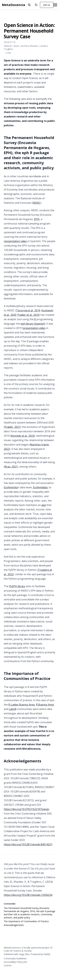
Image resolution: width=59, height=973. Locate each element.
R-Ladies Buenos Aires (21, 704)
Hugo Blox (24, 954)
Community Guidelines (15, 958)
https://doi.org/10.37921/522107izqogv (26, 809)
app (43, 505)
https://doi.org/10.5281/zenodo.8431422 (27, 844)
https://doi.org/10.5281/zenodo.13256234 (28, 895)
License (7, 965)
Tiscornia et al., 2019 (28, 310)
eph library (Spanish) (33, 323)
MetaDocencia (13, 5)
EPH (36, 219)
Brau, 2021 (11, 466)
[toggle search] (29, 5)
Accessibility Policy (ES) (15, 961)
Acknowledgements (14, 925)
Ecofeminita (11, 487)
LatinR (12, 709)
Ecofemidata (40, 487)
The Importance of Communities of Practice (26, 921)
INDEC (36, 202)
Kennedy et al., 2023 (22, 435)
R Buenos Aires (45, 704)
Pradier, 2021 (12, 427)
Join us (46, 4)
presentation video (16, 241)
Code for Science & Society (17, 950)
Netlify (47, 954)
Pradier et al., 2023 (28, 315)
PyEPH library (17, 586)
